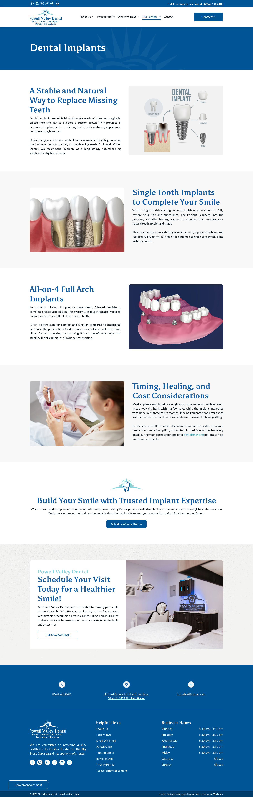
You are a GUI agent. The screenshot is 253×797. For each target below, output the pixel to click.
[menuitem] (87, 17)
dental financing (194, 434)
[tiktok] (47, 4)
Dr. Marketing (216, 793)
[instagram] (37, 4)
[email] (57, 4)
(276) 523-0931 (61, 694)
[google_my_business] (52, 4)
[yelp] (42, 4)
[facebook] (32, 4)
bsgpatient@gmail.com (191, 694)
